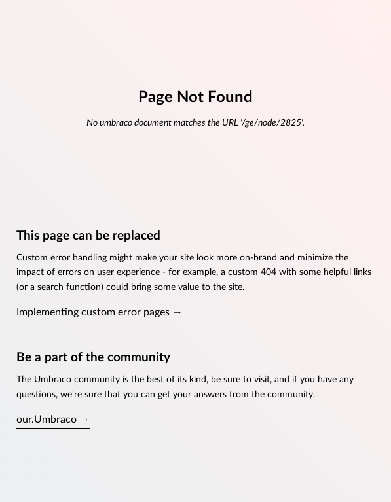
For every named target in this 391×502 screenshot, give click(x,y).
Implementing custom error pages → (99, 312)
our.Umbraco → (53, 419)
